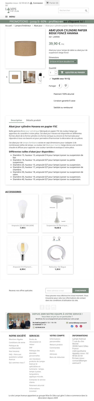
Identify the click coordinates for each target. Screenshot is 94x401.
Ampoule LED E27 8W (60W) (23, 225)
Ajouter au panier (73, 72)
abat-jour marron (53, 145)
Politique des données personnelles (34, 353)
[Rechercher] (73, 10)
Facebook (42, 307)
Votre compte (57, 335)
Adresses (53, 354)
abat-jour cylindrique (30, 131)
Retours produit (56, 344)
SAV (30, 347)
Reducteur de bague (57, 267)
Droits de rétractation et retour (35, 341)
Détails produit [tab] (33, 120)
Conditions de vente (17, 342)
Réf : (51, 37)
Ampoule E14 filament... (23, 267)
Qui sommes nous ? (17, 362)
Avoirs (52, 351)
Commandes (55, 348)
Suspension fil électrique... (57, 225)
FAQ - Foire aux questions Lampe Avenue (16, 357)
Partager (59, 85)
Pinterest (65, 85)
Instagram (53, 307)
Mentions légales (16, 339)
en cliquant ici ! (74, 21)
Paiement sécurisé (36, 385)
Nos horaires (14, 351)
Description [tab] (16, 120)
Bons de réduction (57, 357)
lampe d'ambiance (30, 142)
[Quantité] (52, 72)
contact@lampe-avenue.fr (79, 361)
